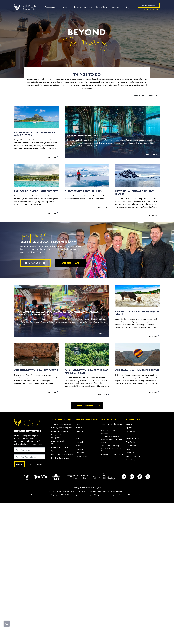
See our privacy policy (37, 464)
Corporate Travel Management (62, 454)
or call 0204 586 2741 (149, 9)
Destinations (50, 7)
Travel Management (82, 7)
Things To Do (130, 442)
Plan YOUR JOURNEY (149, 5)
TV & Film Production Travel (61, 424)
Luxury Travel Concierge (59, 447)
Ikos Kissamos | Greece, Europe (112, 454)
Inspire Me (100, 7)
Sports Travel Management (60, 451)
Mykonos (79, 438)
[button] (56, 7)
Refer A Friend (131, 445)
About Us (115, 7)
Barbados (79, 431)
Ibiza (77, 435)
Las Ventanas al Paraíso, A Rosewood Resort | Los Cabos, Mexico (112, 439)
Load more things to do (87, 405)
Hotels (64, 7)
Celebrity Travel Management (61, 428)
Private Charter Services (59, 431)
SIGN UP (19, 464)
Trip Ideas (129, 428)
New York (79, 442)
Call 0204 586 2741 (70, 263)
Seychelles (80, 453)
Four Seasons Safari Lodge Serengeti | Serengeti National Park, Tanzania (111, 448)
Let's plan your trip (35, 263)
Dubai (78, 424)
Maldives (79, 428)
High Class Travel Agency (60, 458)
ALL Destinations (82, 456)
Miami (78, 445)
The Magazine (130, 431)
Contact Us (130, 453)
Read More (53, 157)
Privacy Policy (130, 460)
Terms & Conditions (133, 456)
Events (128, 435)
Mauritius (79, 449)
